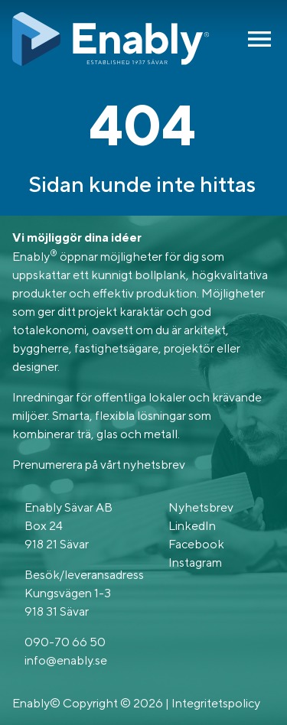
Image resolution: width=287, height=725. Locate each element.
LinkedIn (192, 526)
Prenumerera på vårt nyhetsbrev (98, 464)
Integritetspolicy (215, 703)
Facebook (196, 544)
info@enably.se (65, 660)
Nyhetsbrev (200, 507)
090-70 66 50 (65, 642)
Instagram (195, 562)
